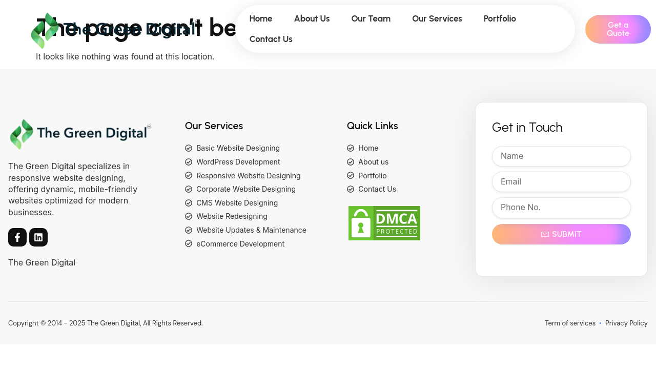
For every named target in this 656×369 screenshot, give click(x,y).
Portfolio (500, 18)
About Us (312, 18)
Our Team (371, 18)
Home (261, 18)
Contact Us (271, 39)
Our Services (437, 18)
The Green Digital (41, 262)
